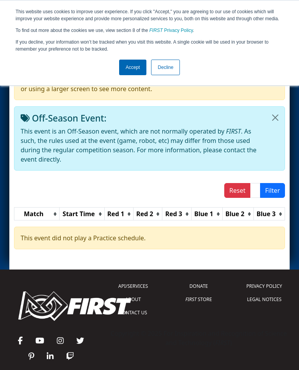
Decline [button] (165, 67)
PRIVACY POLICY (264, 286)
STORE (198, 299)
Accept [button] (133, 67)
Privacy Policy (171, 30)
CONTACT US (133, 312)
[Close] (275, 118)
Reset (237, 190)
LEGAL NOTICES (264, 299)
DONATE (199, 286)
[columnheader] (37, 214)
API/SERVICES (133, 286)
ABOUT (133, 299)
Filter (272, 190)
